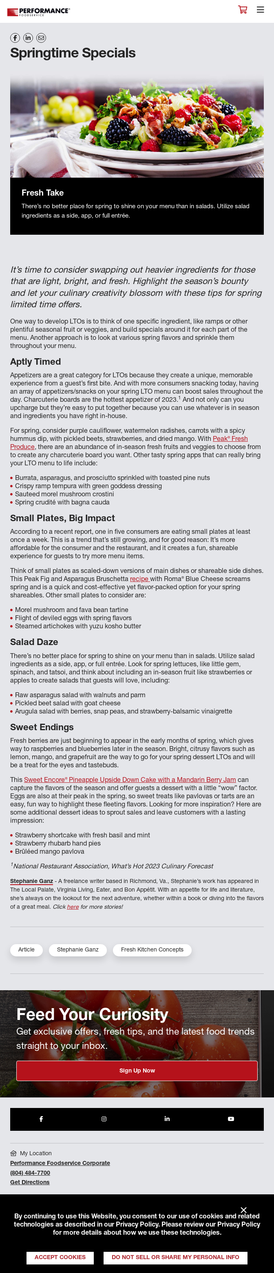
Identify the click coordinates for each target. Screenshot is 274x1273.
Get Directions (30, 1183)
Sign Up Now (137, 1071)
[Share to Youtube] (231, 1119)
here (73, 907)
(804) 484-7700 (30, 1173)
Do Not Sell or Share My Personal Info (175, 1258)
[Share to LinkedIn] (167, 1119)
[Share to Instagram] (104, 1119)
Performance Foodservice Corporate (60, 1164)
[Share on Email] (41, 38)
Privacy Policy (137, 1225)
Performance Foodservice (39, 12)
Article (26, 950)
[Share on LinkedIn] (28, 38)
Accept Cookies (60, 1258)
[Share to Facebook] (41, 1119)
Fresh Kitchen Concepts (152, 950)
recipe (140, 580)
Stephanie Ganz (31, 882)
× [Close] (243, 1210)
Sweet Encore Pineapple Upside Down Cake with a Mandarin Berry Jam (130, 780)
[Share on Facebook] (15, 38)
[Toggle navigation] (261, 12)
